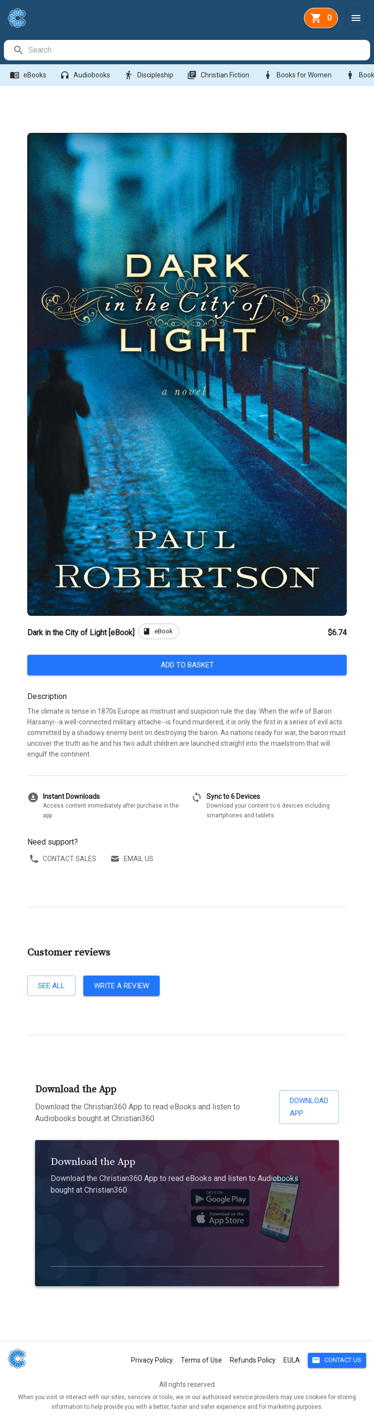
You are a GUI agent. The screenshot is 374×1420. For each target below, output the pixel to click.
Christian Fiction (219, 75)
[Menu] (356, 18)
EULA (291, 1360)
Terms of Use (201, 1360)
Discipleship (149, 75)
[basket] (321, 18)
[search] (198, 50)
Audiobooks (86, 75)
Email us (132, 859)
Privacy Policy (152, 1360)
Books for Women (298, 75)
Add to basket (187, 665)
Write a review (121, 986)
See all (51, 986)
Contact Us (337, 1360)
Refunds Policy (253, 1360)
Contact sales (63, 859)
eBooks (29, 75)
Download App (309, 1107)
